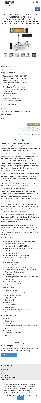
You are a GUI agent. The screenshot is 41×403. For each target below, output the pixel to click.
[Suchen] (37, 9)
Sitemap (3, 373)
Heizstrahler (12, 73)
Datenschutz (4, 369)
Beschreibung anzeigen (8, 104)
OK (21, 398)
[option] (6, 55)
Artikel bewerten (9, 355)
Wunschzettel (6, 119)
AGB (2, 371)
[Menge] (14, 124)
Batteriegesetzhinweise (8, 377)
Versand (16, 111)
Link (35, 395)
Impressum (4, 375)
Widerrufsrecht (5, 379)
